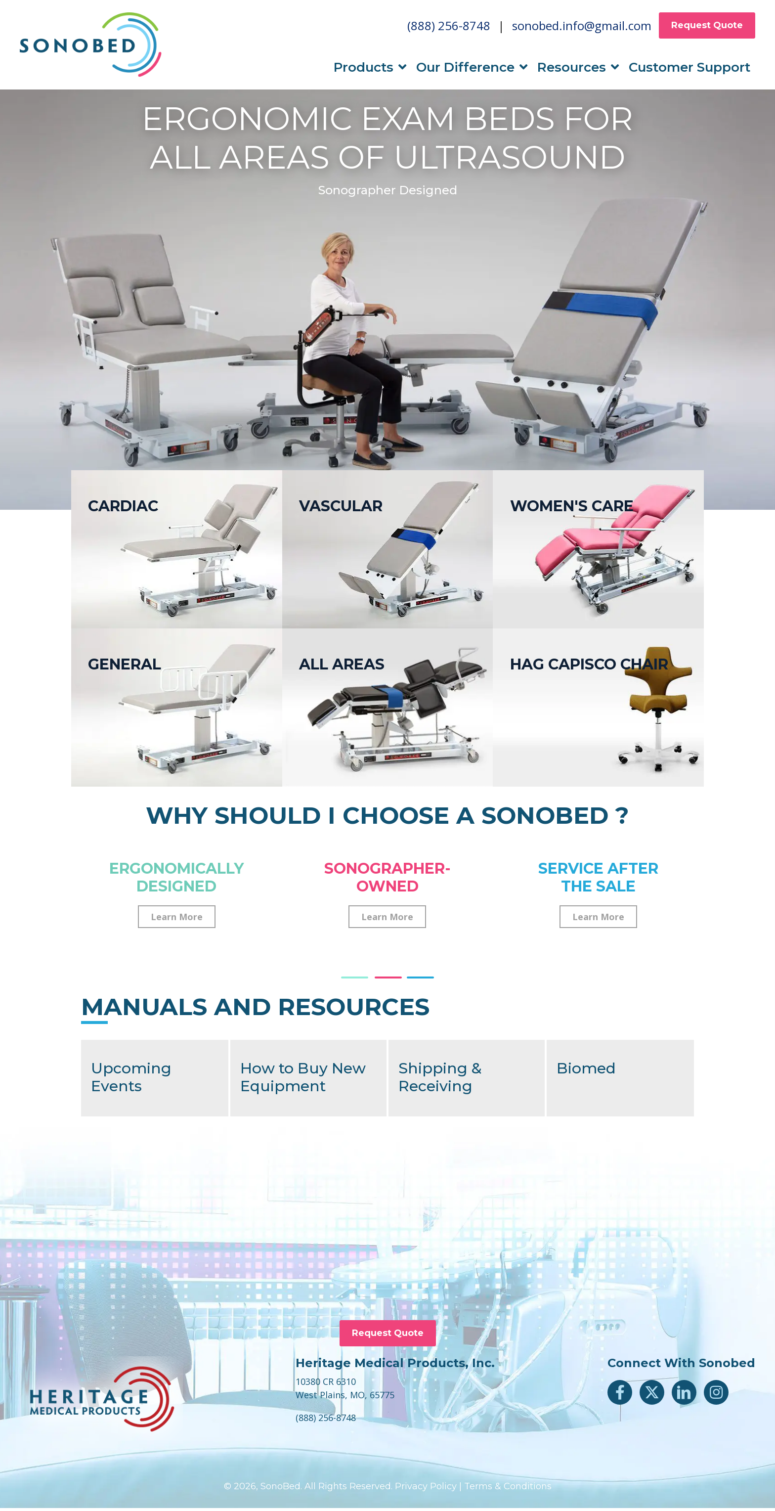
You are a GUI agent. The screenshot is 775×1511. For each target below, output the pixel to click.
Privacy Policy (426, 1489)
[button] (176, 919)
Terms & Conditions (508, 1489)
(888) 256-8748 (448, 27)
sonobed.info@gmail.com (581, 27)
